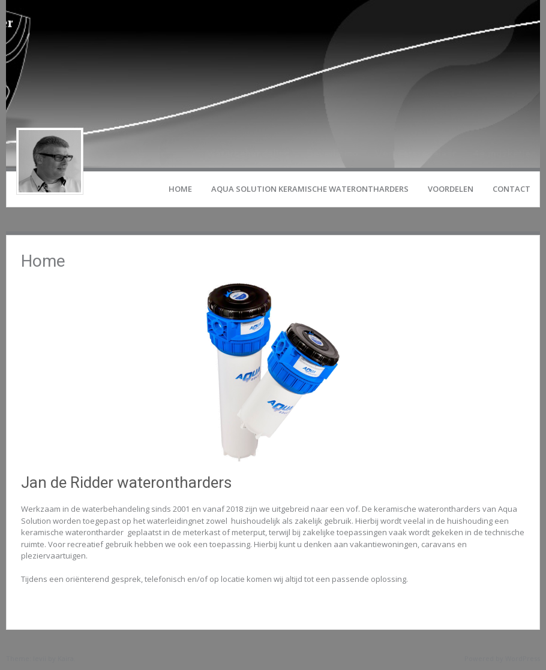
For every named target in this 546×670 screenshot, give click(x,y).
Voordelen (450, 188)
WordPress (522, 658)
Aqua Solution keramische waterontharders (310, 188)
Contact (511, 188)
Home (180, 188)
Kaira (66, 658)
